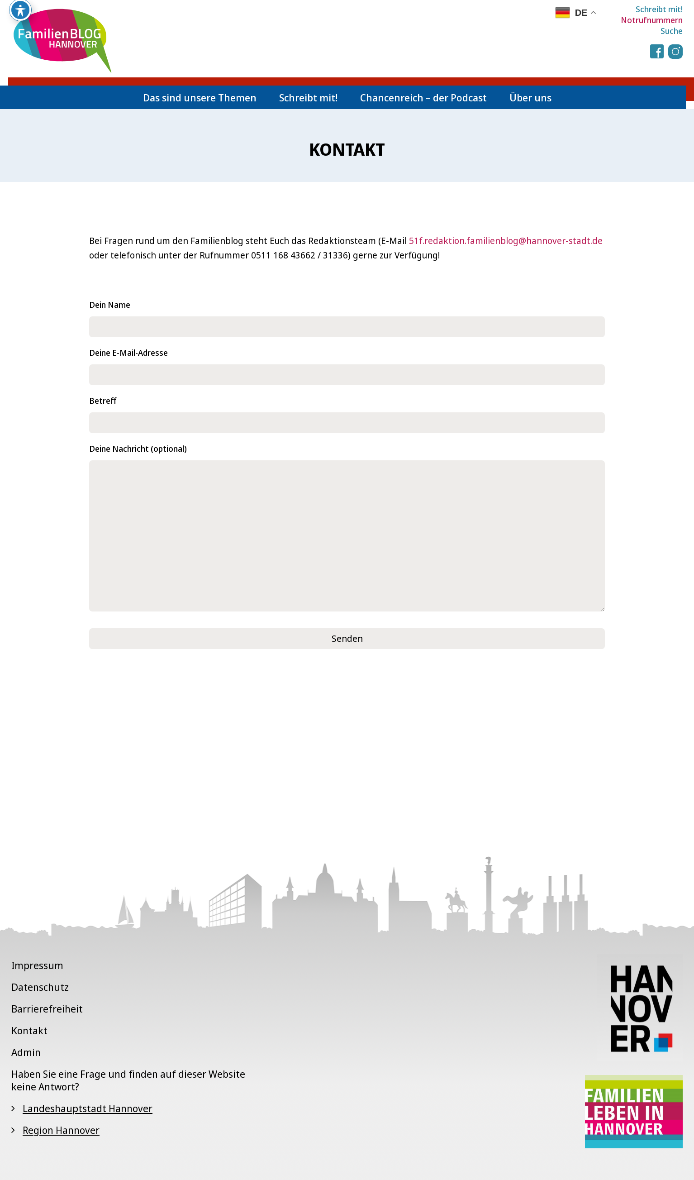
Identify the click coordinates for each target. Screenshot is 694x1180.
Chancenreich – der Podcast (423, 97)
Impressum (37, 965)
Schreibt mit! (659, 9)
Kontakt (29, 1030)
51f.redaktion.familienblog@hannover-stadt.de (506, 240)
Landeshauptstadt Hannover (87, 1108)
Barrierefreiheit (47, 1008)
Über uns (530, 97)
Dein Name (347, 315)
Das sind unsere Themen (200, 97)
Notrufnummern (652, 19)
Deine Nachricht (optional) (347, 528)
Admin (26, 1052)
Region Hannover (61, 1129)
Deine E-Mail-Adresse (347, 363)
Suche (672, 30)
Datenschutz (40, 986)
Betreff (347, 411)
